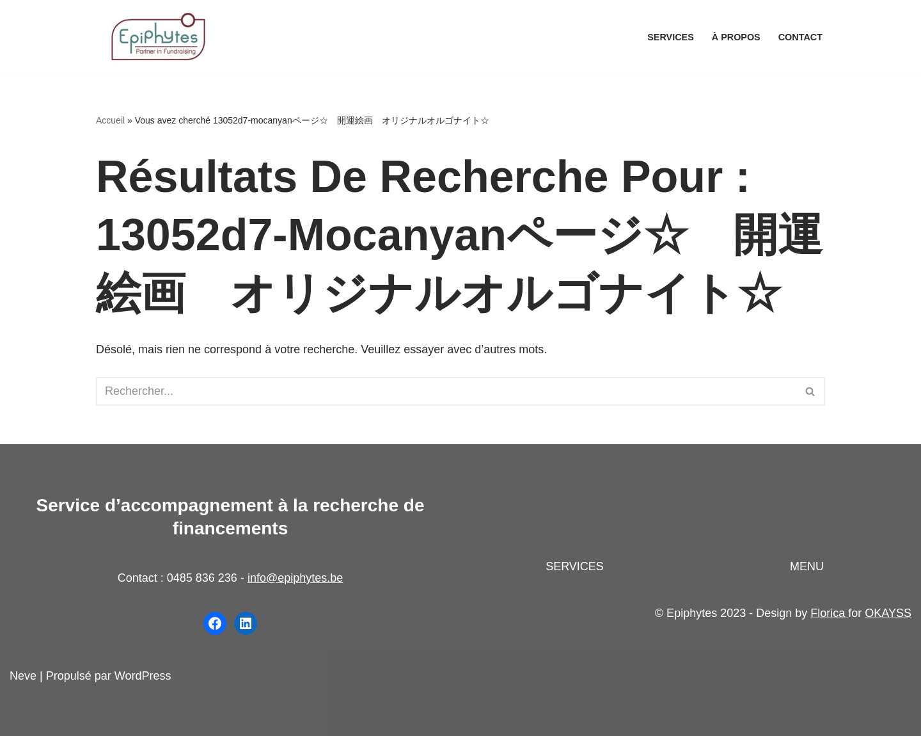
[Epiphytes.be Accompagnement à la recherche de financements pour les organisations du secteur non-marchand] (160, 37)
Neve (23, 675)
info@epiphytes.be (295, 578)
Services (670, 37)
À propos (736, 37)
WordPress (142, 675)
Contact (800, 37)
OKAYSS (888, 613)
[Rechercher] (446, 391)
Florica (829, 613)
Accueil (110, 120)
